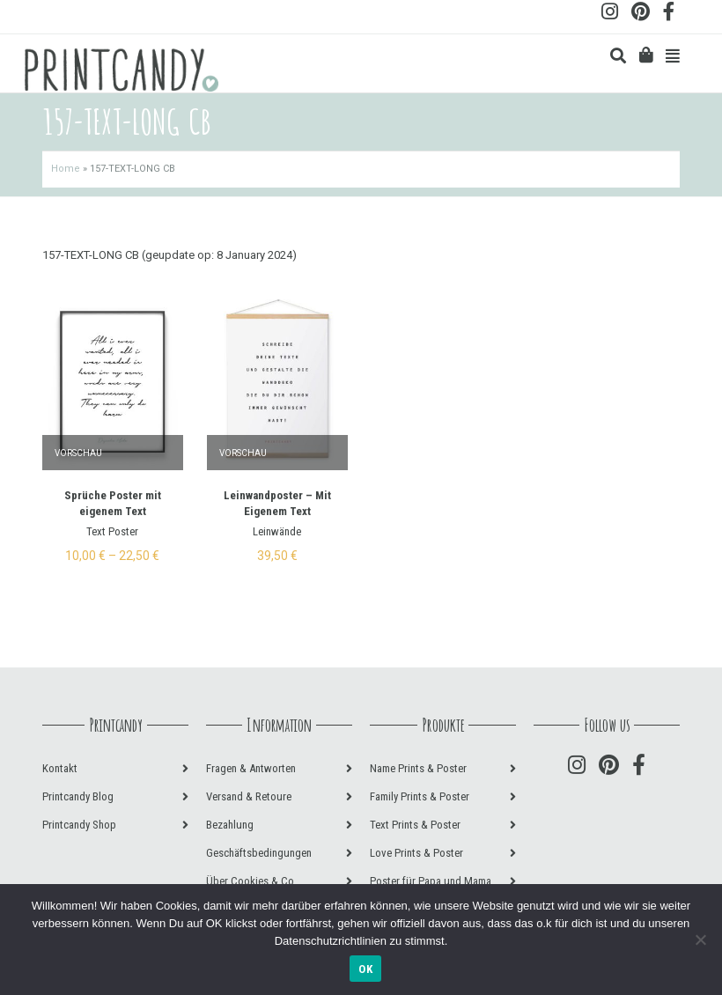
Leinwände (277, 531)
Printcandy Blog (78, 796)
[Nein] (700, 939)
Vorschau (78, 453)
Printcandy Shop (79, 824)
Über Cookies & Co (250, 881)
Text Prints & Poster (415, 824)
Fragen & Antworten (251, 768)
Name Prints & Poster (418, 768)
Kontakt (59, 768)
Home (65, 168)
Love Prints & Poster (416, 852)
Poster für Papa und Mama (430, 881)
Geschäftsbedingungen (259, 852)
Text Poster (112, 531)
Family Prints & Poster (419, 796)
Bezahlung (230, 824)
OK (365, 969)
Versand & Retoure (248, 796)
